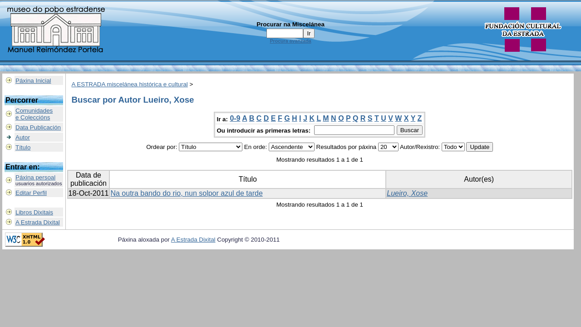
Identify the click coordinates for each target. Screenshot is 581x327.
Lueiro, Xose (407, 193)
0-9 (235, 118)
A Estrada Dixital (37, 222)
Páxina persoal (35, 177)
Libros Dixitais (34, 212)
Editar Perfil (31, 192)
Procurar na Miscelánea (290, 24)
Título (22, 147)
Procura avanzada (290, 41)
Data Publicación (38, 127)
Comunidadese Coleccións (34, 114)
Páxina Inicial (33, 80)
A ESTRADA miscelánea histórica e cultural (130, 84)
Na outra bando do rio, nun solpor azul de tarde (186, 193)
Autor (22, 137)
